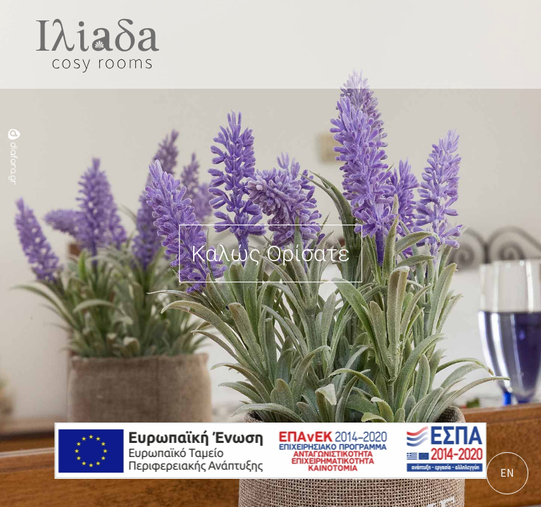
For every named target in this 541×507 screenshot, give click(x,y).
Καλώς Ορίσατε (270, 253)
